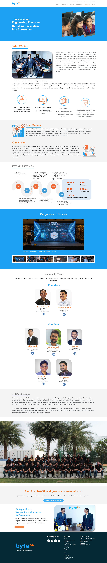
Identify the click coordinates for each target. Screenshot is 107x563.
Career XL (66, 543)
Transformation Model (69, 540)
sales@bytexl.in (53, 537)
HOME (57, 4)
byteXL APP (66, 548)
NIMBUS (72, 4)
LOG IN (93, 2)
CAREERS (73, 2)
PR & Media (67, 554)
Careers (66, 551)
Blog (65, 552)
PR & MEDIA (79, 2)
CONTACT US (87, 2)
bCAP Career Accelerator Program (70, 545)
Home (65, 538)
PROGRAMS (65, 4)
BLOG (93, 4)
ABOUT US (87, 4)
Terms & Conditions (68, 557)
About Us (66, 549)
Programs (66, 541)
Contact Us (66, 555)
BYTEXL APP (79, 4)
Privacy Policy (67, 558)
